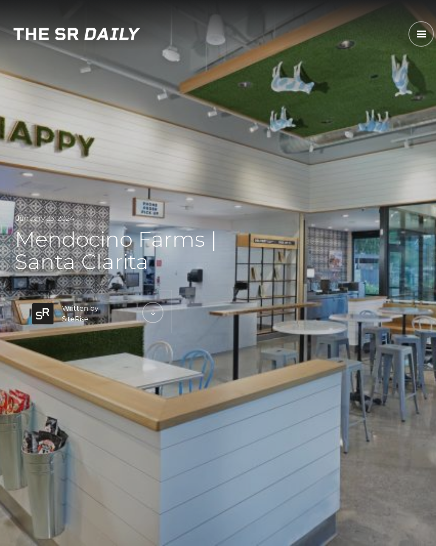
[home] (77, 33)
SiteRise (75, 319)
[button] (421, 34)
